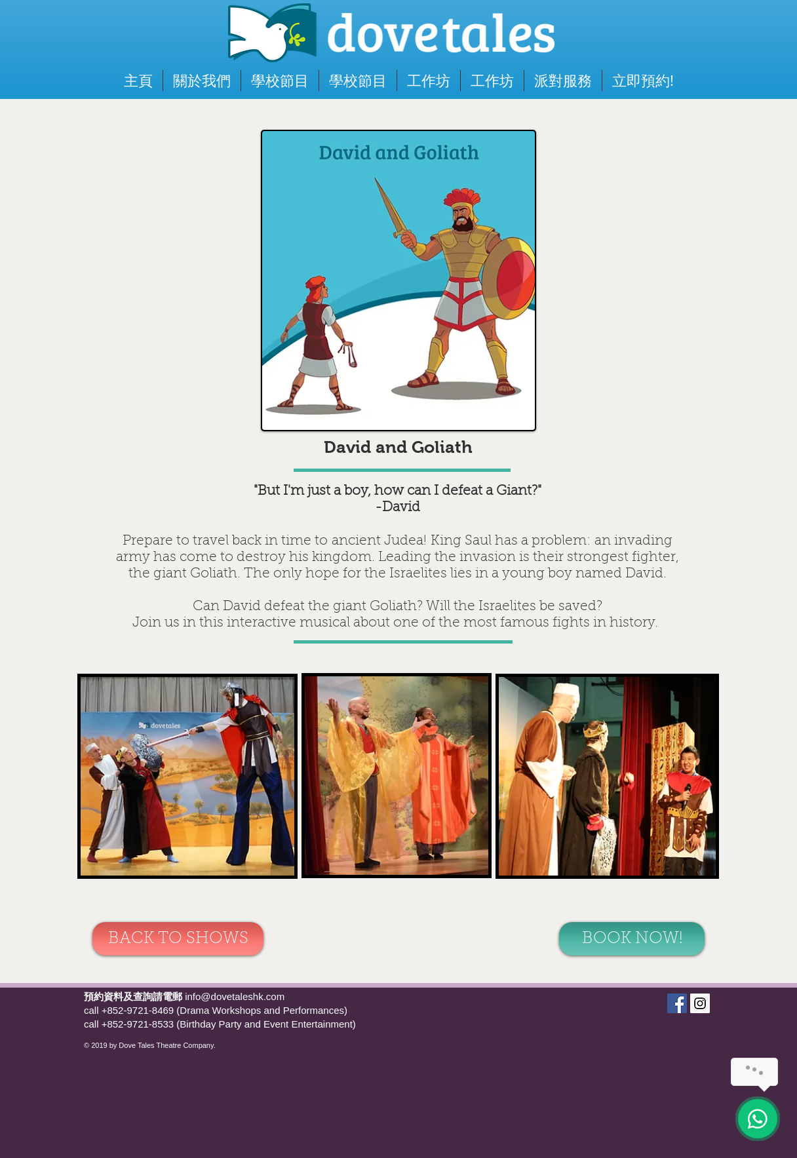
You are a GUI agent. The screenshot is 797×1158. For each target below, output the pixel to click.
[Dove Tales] (677, 1003)
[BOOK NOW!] (632, 938)
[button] (643, 80)
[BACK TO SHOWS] (177, 938)
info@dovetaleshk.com (234, 996)
